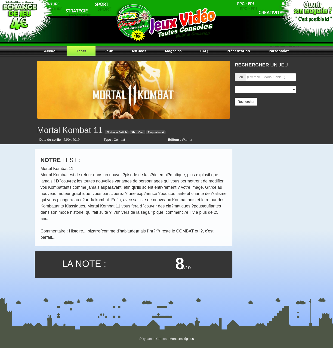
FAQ (204, 51)
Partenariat (279, 51)
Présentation (238, 51)
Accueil (50, 51)
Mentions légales (182, 339)
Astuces (139, 51)
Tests (81, 51)
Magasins (173, 51)
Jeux (109, 51)
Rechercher (246, 101)
